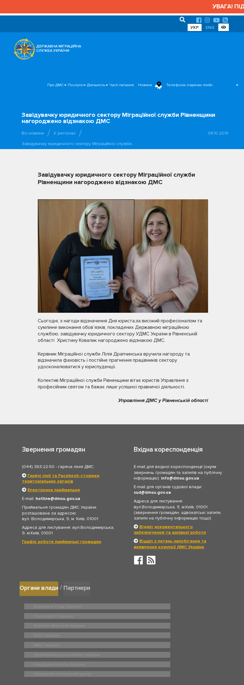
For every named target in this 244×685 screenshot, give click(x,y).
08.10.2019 (218, 133)
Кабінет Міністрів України (57, 614)
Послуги (75, 85)
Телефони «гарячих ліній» (189, 85)
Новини (145, 85)
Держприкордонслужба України (165, 623)
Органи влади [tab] (40, 587)
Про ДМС (55, 85)
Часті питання (121, 85)
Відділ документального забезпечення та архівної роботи (170, 529)
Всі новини (33, 133)
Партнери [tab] (81, 587)
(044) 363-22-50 (38, 466)
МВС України (46, 623)
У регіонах (65, 133)
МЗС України (147, 614)
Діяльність (96, 85)
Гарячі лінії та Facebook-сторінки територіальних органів (60, 478)
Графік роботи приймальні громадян (61, 541)
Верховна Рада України (55, 604)
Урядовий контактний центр (161, 633)
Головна (118, 661)
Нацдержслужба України (57, 633)
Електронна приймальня (54, 490)
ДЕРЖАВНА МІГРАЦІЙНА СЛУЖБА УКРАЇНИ (58, 48)
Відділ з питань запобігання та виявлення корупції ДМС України (170, 543)
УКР (194, 27)
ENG (210, 27)
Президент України (153, 604)
